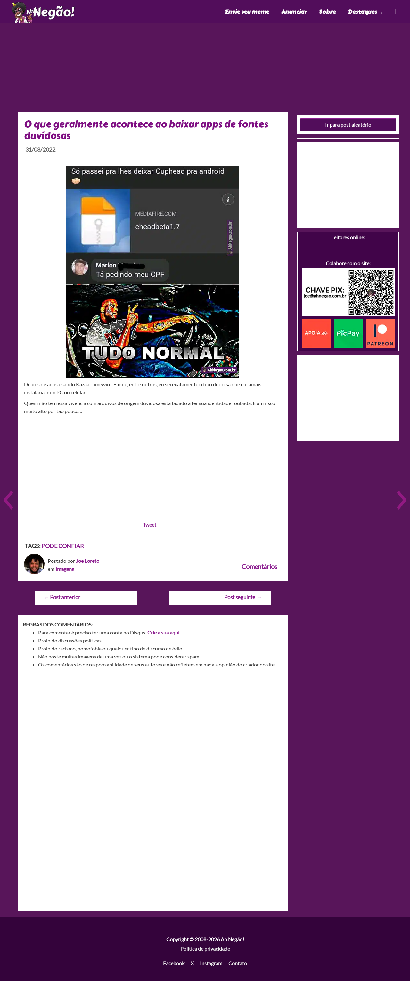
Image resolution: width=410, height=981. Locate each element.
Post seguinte (243, 597)
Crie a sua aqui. (163, 632)
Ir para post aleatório (348, 125)
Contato (237, 963)
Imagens (64, 569)
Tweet (149, 525)
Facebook (173, 963)
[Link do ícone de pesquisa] (396, 11)
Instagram (211, 963)
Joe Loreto (87, 561)
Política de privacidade (205, 948)
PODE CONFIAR (63, 545)
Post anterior (62, 597)
